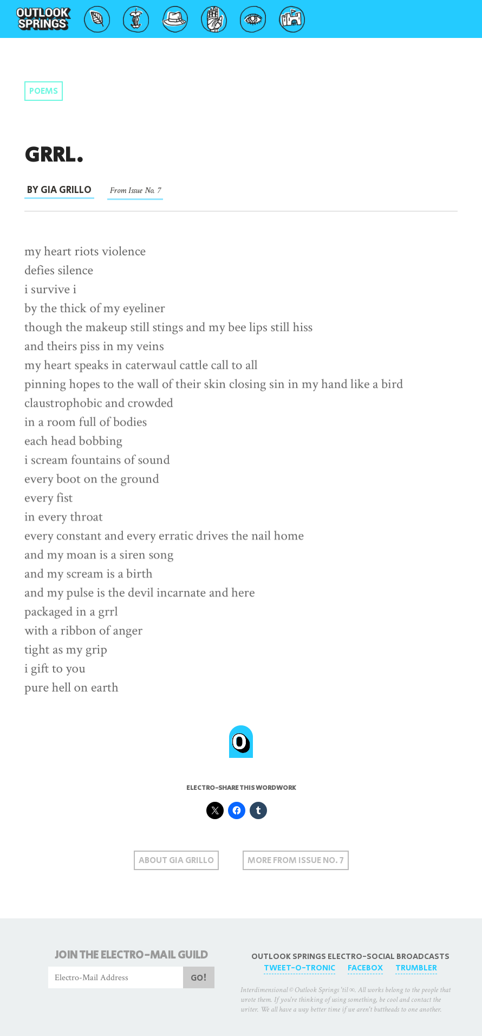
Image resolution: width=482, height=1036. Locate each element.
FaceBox (365, 968)
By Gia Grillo (59, 190)
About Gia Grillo (176, 860)
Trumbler (416, 968)
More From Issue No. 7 (295, 860)
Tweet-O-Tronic (299, 968)
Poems (43, 91)
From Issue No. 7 (135, 190)
